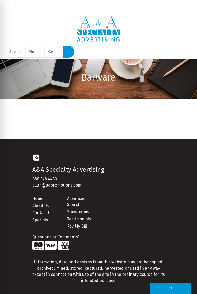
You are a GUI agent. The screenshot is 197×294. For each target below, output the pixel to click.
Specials (40, 220)
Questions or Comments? (56, 236)
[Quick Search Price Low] (35, 52)
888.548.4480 (44, 179)
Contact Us (42, 212)
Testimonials (79, 219)
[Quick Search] (14, 52)
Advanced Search (76, 201)
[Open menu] (187, 52)
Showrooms (78, 211)
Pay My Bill (77, 226)
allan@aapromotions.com (56, 185)
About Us (40, 205)
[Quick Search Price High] (54, 52)
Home (37, 198)
